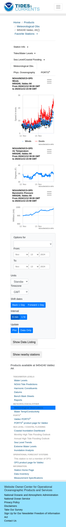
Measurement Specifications (28, 478)
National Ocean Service (17, 498)
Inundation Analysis (24, 450)
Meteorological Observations (28, 407)
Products (29, 22)
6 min (15, 317)
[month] (21, 254)
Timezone (16, 285)
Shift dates (16, 299)
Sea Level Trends (23, 442)
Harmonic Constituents (25, 388)
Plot (14, 330)
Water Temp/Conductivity (26, 411)
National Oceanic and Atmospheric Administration (31, 495)
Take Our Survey (13, 509)
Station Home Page (24, 470)
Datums (18, 392)
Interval (15, 311)
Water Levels (20, 380)
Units (13, 275)
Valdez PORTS (22, 419)
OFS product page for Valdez (28, 462)
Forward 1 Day (36, 304)
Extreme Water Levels (25, 446)
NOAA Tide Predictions (25, 384)
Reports (18, 400)
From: (17, 248)
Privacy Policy (12, 502)
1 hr (23, 317)
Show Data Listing (24, 342)
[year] (44, 254)
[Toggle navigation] (58, 6)
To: (15, 260)
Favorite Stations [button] (26, 33)
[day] (34, 254)
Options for (20, 237)
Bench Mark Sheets (24, 396)
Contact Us (10, 520)
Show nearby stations (26, 354)
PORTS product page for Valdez (31, 423)
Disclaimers (10, 506)
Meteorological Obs (28, 26)
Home (16, 22)
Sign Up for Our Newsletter (19, 513)
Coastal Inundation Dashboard (29, 430)
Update (15, 324)
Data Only (25, 330)
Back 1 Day (18, 304)
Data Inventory (21, 474)
